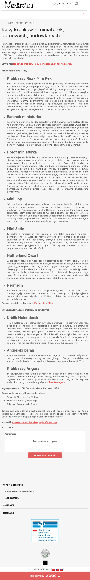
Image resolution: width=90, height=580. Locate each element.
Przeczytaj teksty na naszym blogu (18, 491)
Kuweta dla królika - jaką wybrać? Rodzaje (34, 422)
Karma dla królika (43, 303)
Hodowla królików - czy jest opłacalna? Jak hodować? (42, 63)
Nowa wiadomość (45, 455)
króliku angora (57, 382)
